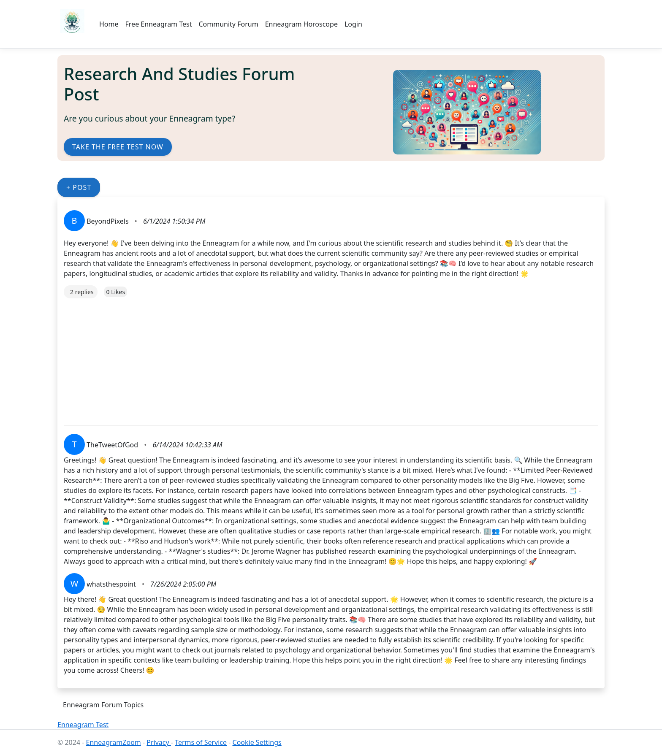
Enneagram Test (83, 724)
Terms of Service (201, 742)
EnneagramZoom (113, 742)
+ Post (78, 187)
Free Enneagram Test (158, 24)
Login (353, 24)
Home (109, 24)
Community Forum (228, 24)
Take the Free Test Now (117, 147)
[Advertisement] (317, 357)
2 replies (81, 292)
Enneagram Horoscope (301, 24)
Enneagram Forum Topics (103, 704)
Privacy (159, 742)
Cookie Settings (257, 742)
